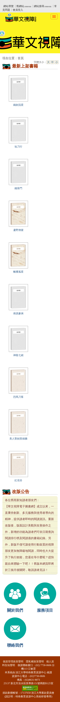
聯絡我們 (15, 645)
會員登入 (18, 10)
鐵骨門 (18, 188)
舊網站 (23, 6)
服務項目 (45, 610)
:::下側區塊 (6, 654)
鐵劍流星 (18, 104)
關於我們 (15, 610)
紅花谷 (18, 480)
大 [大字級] (48, 62)
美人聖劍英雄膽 (18, 438)
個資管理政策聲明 (13, 661)
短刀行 (18, 146)
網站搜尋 (42, 6)
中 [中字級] (52, 62)
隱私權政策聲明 (35, 661)
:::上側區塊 (8, 2)
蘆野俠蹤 (18, 230)
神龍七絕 (18, 355)
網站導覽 (8, 6)
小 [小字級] (56, 62)
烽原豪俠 (18, 313)
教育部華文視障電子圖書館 (30, 2)
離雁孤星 (18, 271)
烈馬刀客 (18, 397)
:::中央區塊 (6, 56)
